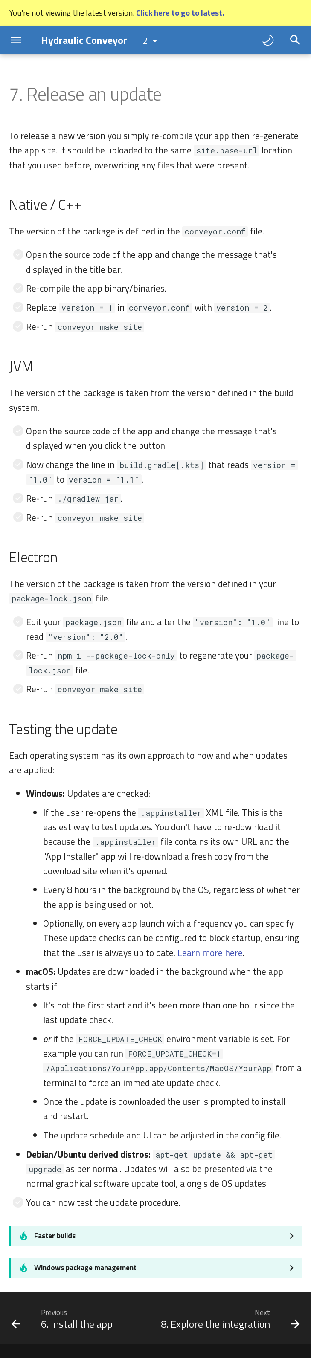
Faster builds (55, 1235)
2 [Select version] (145, 40)
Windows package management (85, 1267)
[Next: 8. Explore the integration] (229, 1318)
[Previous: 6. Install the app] (63, 1318)
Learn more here (210, 952)
